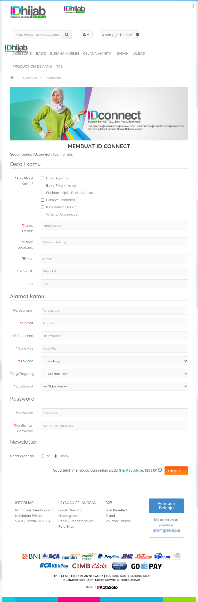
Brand (110, 515)
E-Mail (28, 258)
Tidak (61, 456)
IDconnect (29, 78)
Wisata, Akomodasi (62, 214)
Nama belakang (25, 245)
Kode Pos (25, 348)
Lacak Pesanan (70, 510)
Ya (45, 456)
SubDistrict (24, 386)
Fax (30, 283)
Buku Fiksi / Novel (61, 185)
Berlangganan (22, 456)
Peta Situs (66, 526)
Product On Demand (32, 66)
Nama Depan (27, 228)
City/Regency (22, 373)
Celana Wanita (97, 53)
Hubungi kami (69, 515)
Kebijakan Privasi (28, 515)
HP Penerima (22, 335)
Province (26, 361)
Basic (41, 53)
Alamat (27, 323)
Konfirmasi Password (24, 428)
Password (25, 412)
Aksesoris (22, 53)
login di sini (62, 154)
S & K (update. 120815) (32, 521)
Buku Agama (57, 178)
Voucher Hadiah (118, 521)
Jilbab (139, 53)
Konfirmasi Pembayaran (34, 510)
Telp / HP (25, 271)
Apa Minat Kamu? (24, 181)
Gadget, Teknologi (61, 199)
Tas (59, 66)
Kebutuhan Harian (61, 207)
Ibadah (122, 53)
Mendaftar (53, 78)
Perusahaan (23, 310)
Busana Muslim (64, 53)
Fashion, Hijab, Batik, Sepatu (69, 192)
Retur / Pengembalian (76, 521)
